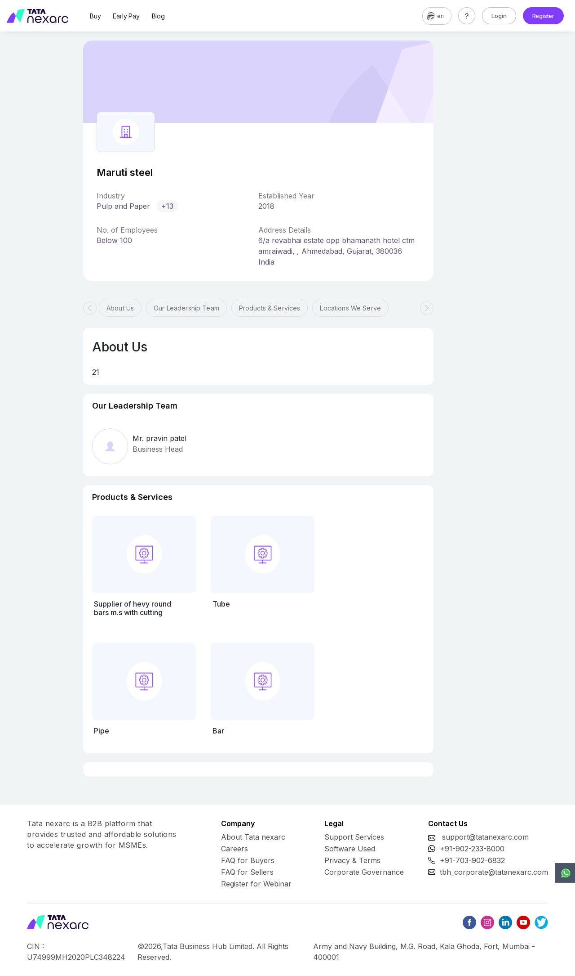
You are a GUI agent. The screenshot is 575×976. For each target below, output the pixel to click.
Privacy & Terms (352, 860)
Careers (234, 848)
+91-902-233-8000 (472, 848)
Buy (95, 16)
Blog (158, 16)
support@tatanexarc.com (485, 836)
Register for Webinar (256, 883)
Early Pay (126, 16)
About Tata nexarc (253, 836)
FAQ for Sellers (247, 872)
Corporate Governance (364, 872)
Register (543, 15)
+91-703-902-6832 (472, 860)
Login (499, 15)
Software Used (349, 848)
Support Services (354, 836)
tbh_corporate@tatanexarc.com (494, 872)
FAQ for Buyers (247, 860)
